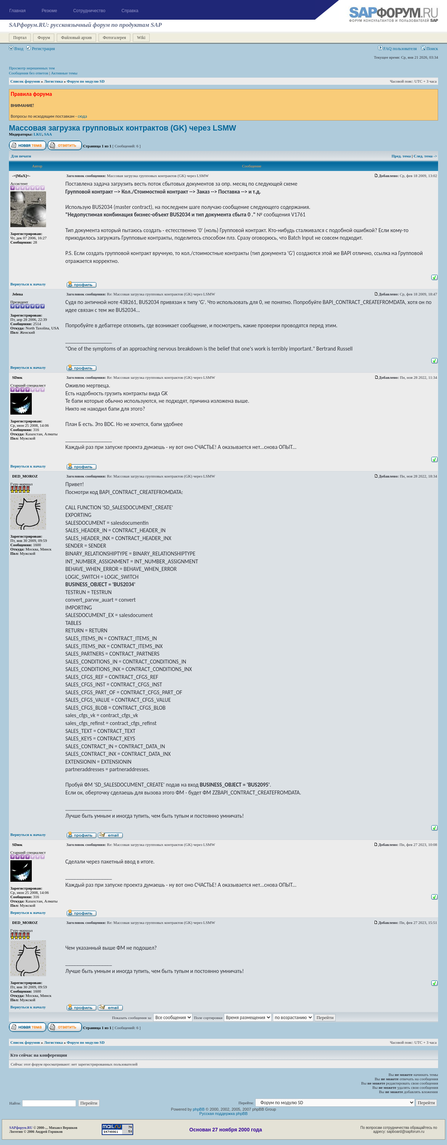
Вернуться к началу (28, 284)
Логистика (53, 81)
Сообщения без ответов (28, 73)
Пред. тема (402, 156)
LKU (38, 134)
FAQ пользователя (397, 48)
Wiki (141, 37)
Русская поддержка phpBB (223, 1113)
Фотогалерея (114, 37)
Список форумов (25, 81)
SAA (48, 134)
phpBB (199, 1109)
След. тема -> (425, 156)
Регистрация (40, 48)
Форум (43, 37)
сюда (82, 116)
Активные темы (64, 73)
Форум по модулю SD (86, 81)
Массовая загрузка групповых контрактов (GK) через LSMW (122, 128)
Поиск (429, 48)
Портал (19, 37)
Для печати (21, 156)
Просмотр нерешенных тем (32, 68)
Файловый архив (76, 37)
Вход (16, 48)
